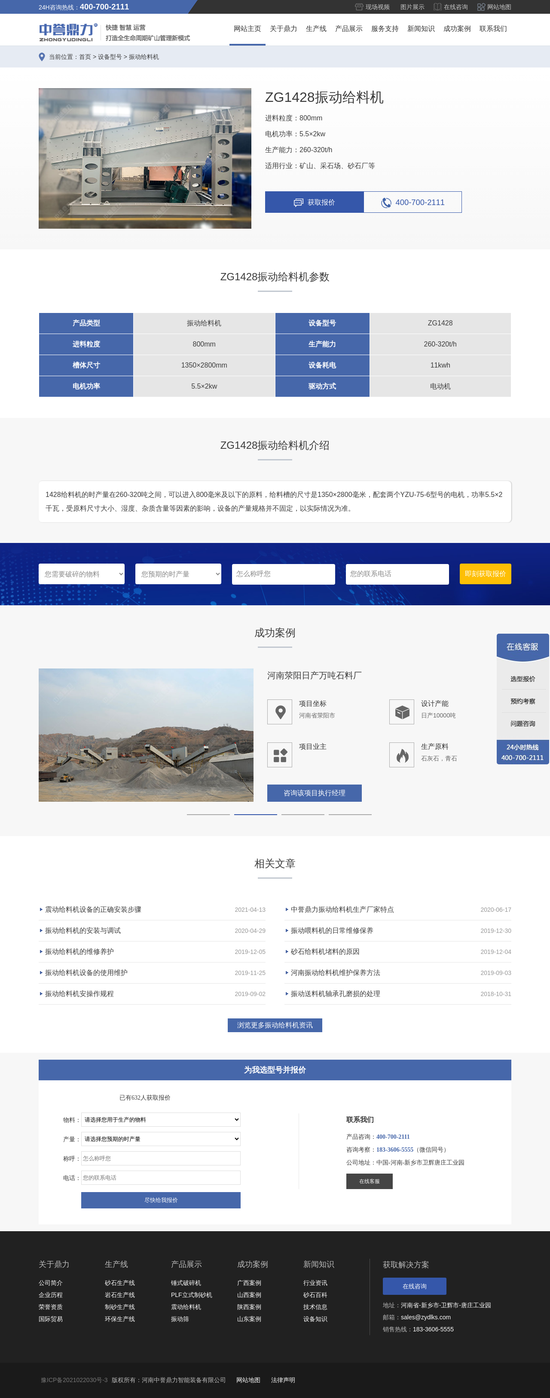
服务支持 (385, 28)
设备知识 (315, 1318)
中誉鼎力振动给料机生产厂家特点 (342, 909)
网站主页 (247, 28)
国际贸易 (51, 1318)
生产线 (316, 28)
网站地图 (499, 6)
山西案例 (249, 1294)
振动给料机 (144, 56)
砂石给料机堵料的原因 (325, 951)
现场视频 (378, 6)
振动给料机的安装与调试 (83, 930)
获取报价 (314, 203)
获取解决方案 (406, 1264)
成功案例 (457, 28)
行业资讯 (315, 1282)
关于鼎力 (283, 28)
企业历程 (51, 1294)
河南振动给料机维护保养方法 (335, 972)
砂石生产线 (120, 1282)
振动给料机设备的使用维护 (86, 972)
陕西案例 (249, 1306)
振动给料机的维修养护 (79, 951)
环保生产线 (120, 1318)
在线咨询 (456, 6)
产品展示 (349, 28)
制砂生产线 (120, 1306)
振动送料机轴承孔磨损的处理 (335, 993)
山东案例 (249, 1318)
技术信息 (315, 1306)
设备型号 (110, 56)
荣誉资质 (51, 1306)
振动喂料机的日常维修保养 (332, 930)
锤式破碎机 (186, 1282)
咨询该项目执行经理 (314, 793)
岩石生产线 (120, 1294)
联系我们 (493, 28)
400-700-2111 (413, 203)
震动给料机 (186, 1306)
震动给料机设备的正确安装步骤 (93, 909)
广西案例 (249, 1282)
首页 (85, 56)
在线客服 (369, 1181)
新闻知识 (421, 28)
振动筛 (180, 1318)
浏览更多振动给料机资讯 (275, 1025)
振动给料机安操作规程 (79, 993)
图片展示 (412, 6)
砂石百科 (315, 1294)
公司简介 (51, 1282)
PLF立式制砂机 (191, 1294)
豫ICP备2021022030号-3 (74, 1380)
